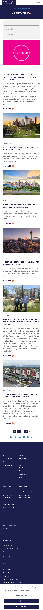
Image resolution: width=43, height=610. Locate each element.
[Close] (40, 587)
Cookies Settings (21, 595)
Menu (39, 2)
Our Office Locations (9, 564)
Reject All (21, 601)
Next (32, 432)
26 (26, 431)
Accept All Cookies (21, 606)
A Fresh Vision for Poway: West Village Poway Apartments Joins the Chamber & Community (21, 322)
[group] (21, 52)
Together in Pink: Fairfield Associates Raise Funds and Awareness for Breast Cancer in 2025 (20, 77)
